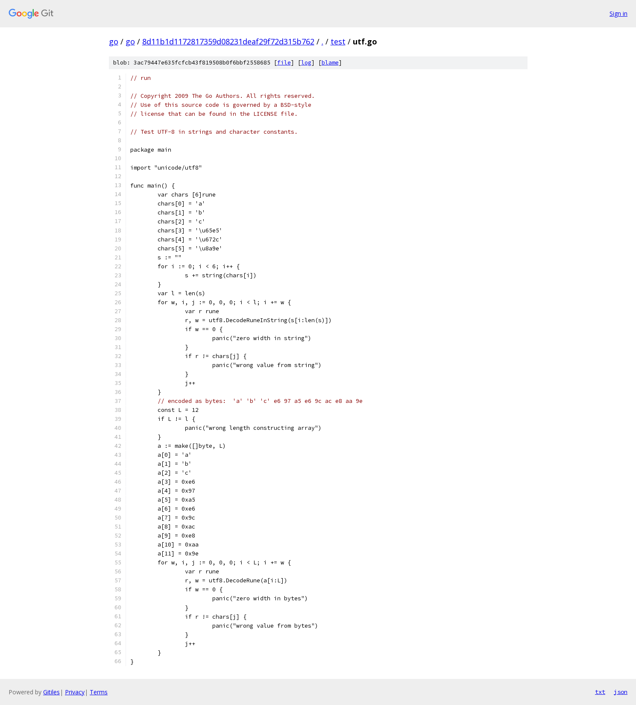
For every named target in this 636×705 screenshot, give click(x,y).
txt (600, 692)
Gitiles (51, 692)
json (620, 692)
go (113, 41)
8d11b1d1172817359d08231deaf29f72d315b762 (228, 41)
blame (330, 62)
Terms (99, 692)
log (306, 62)
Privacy (75, 692)
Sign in (618, 13)
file (284, 62)
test (338, 41)
